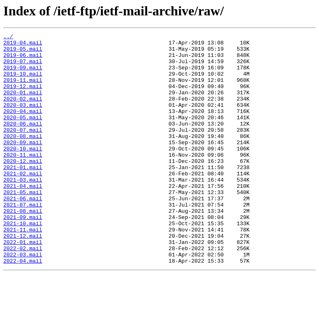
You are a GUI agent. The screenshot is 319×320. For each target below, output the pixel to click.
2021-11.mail (22, 269)
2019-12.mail (22, 97)
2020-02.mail (22, 112)
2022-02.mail (22, 291)
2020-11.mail (22, 179)
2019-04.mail (22, 45)
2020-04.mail (22, 127)
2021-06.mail (22, 232)
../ (8, 37)
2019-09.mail (22, 75)
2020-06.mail (22, 142)
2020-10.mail (22, 172)
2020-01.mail (22, 104)
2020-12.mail (22, 187)
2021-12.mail (22, 277)
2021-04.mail (22, 217)
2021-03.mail (22, 209)
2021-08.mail (22, 247)
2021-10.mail (22, 262)
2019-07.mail (22, 67)
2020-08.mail (22, 157)
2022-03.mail (22, 299)
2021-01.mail (22, 194)
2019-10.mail (22, 82)
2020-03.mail (22, 119)
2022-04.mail (22, 306)
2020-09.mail (22, 164)
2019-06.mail (22, 60)
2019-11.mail (22, 90)
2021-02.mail (22, 202)
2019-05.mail (22, 52)
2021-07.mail (22, 239)
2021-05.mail (22, 224)
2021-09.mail (22, 254)
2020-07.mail (22, 149)
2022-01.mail (22, 284)
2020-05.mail (22, 134)
